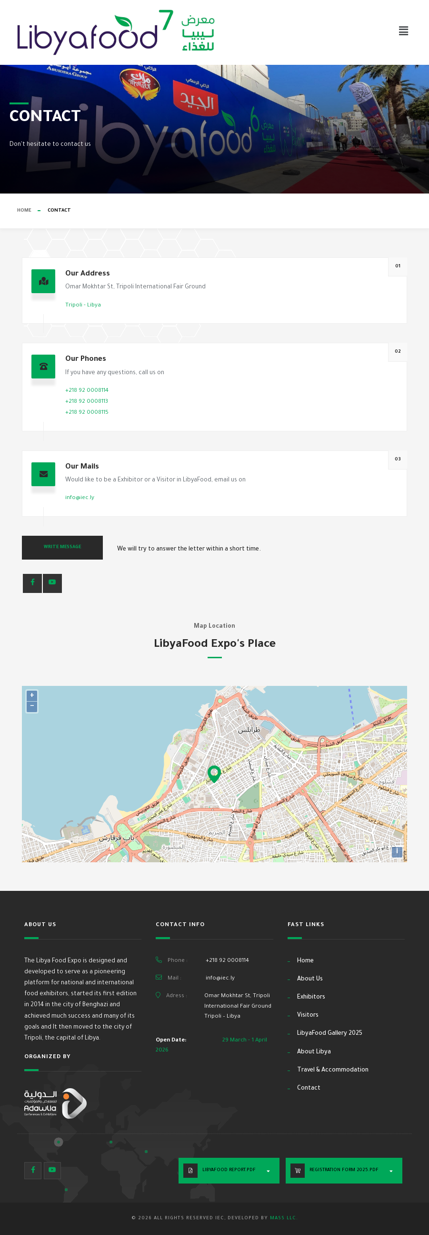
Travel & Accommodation (333, 1070)
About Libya (314, 1052)
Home (24, 211)
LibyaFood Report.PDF (229, 1170)
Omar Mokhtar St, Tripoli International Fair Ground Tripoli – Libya (237, 1006)
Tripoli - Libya (83, 306)
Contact (308, 1088)
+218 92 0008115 (87, 413)
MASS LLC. (284, 1218)
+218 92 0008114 (87, 391)
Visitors (308, 1015)
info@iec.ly (79, 498)
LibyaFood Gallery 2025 (329, 1034)
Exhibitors (311, 997)
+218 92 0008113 (86, 402)
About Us (310, 979)
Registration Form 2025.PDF (344, 1170)
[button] (404, 32)
